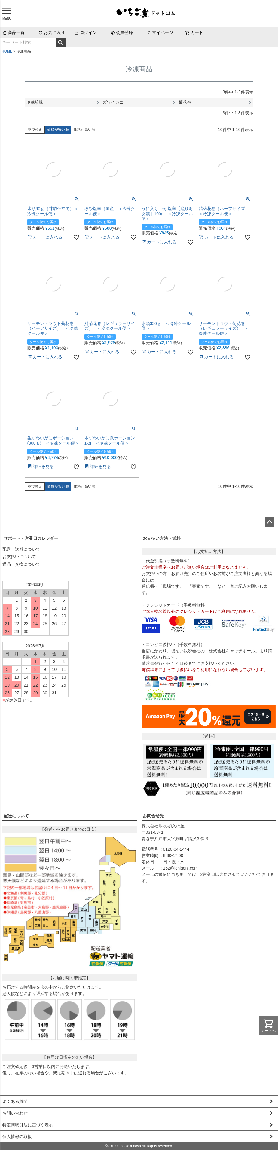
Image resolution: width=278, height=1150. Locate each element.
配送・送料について (21, 549)
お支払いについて (19, 556)
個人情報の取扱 (17, 1136)
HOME (7, 51)
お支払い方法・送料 (162, 538)
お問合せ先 (153, 815)
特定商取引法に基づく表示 (27, 1124)
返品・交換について (21, 564)
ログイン (86, 32)
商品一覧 (13, 32)
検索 (60, 42)
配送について (16, 815)
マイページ (160, 32)
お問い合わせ (15, 1113)
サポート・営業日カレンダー (31, 538)
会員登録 (122, 32)
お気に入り (51, 32)
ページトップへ (269, 522)
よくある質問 (15, 1101)
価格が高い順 (84, 129)
